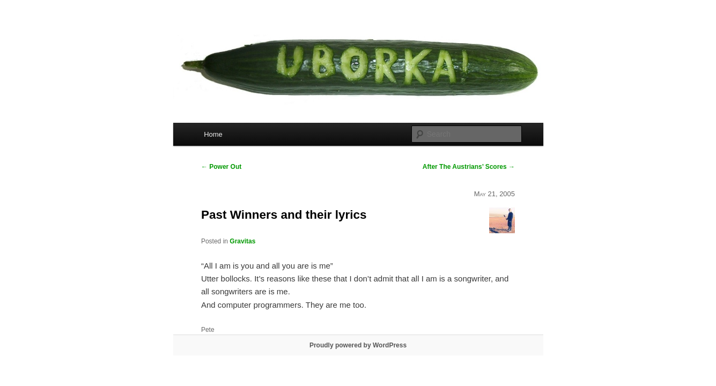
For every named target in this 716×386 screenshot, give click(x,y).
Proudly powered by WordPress (358, 345)
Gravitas (242, 241)
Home (213, 134)
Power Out (221, 166)
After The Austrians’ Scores (469, 166)
